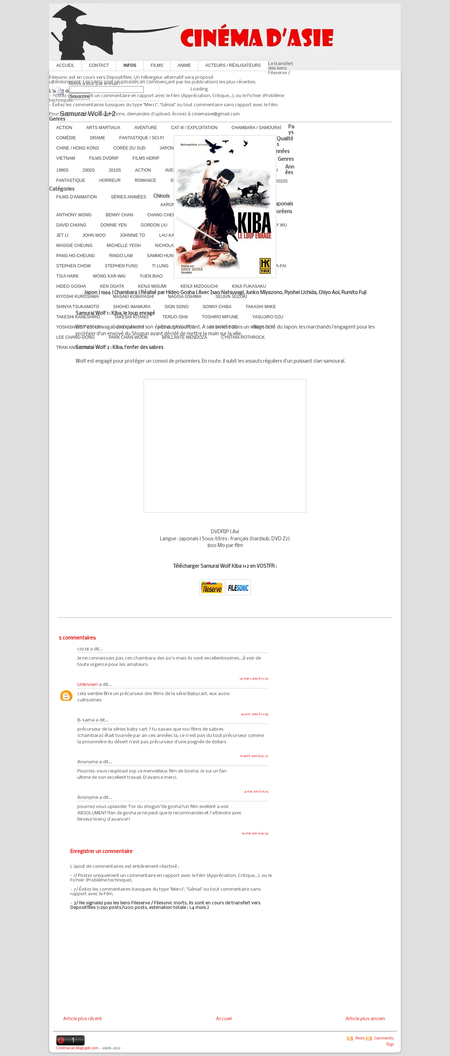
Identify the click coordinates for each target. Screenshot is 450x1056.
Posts (360, 1039)
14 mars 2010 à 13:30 (254, 679)
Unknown (87, 684)
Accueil (65, 65)
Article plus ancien (365, 1019)
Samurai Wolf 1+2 (88, 113)
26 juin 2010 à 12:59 (254, 714)
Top (390, 1044)
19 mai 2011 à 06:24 (255, 833)
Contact (99, 65)
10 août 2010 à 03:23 (254, 756)
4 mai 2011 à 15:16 (256, 792)
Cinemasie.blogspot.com (77, 1048)
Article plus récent (82, 1019)
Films (157, 65)
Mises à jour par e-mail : (94, 84)
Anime (184, 65)
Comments (384, 1039)
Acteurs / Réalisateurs (233, 65)
